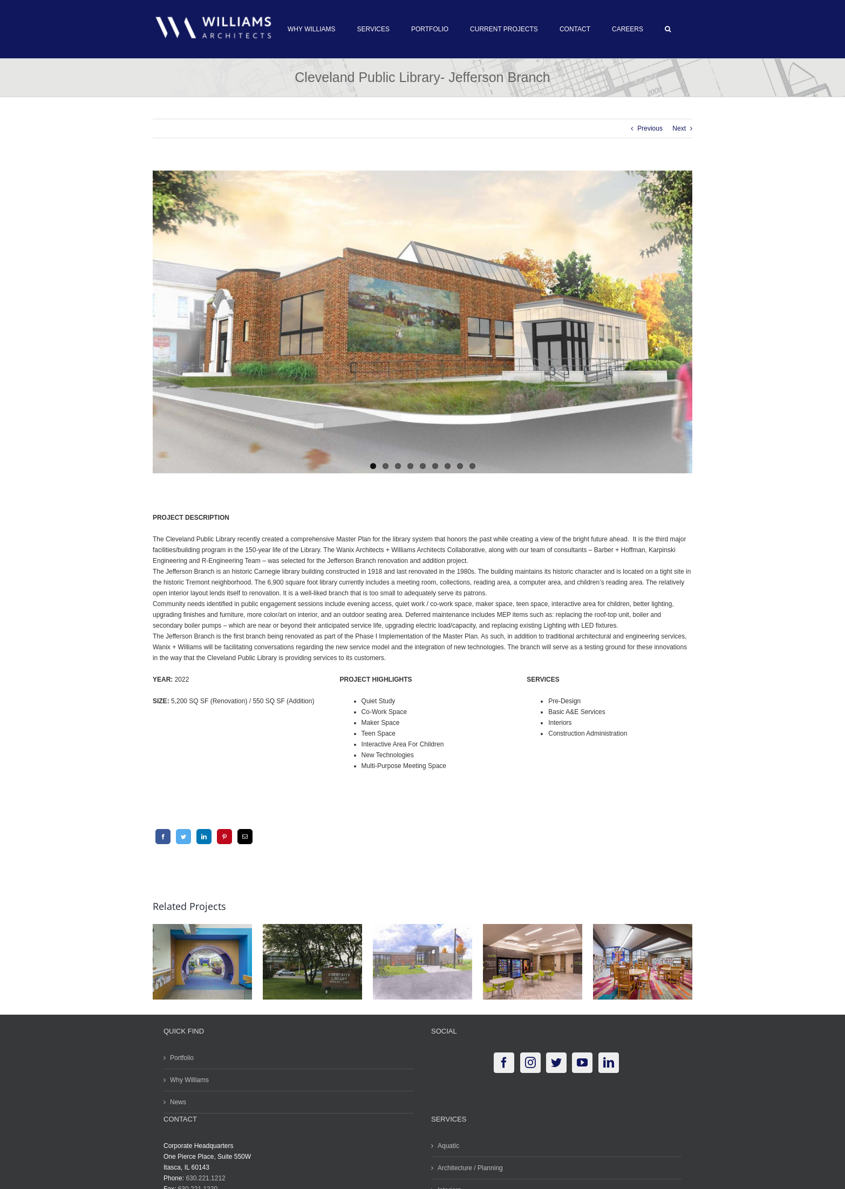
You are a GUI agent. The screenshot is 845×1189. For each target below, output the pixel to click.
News (176, 1101)
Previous (647, 128)
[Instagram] (527, 1061)
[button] (666, 29)
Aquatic (446, 1145)
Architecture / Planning (468, 1167)
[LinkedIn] (201, 835)
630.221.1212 (203, 1177)
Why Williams (187, 1079)
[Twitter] (181, 835)
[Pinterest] (222, 835)
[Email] (242, 835)
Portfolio (180, 1057)
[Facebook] (160, 835)
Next (677, 128)
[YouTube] (580, 1061)
